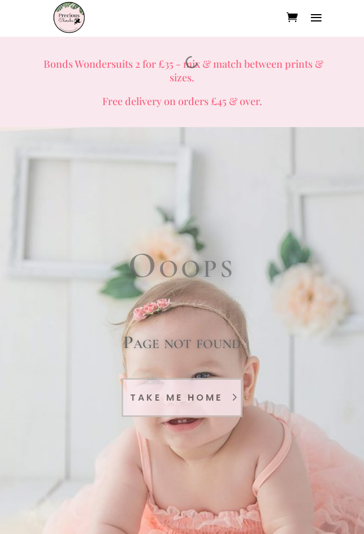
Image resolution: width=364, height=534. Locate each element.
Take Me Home (176, 397)
